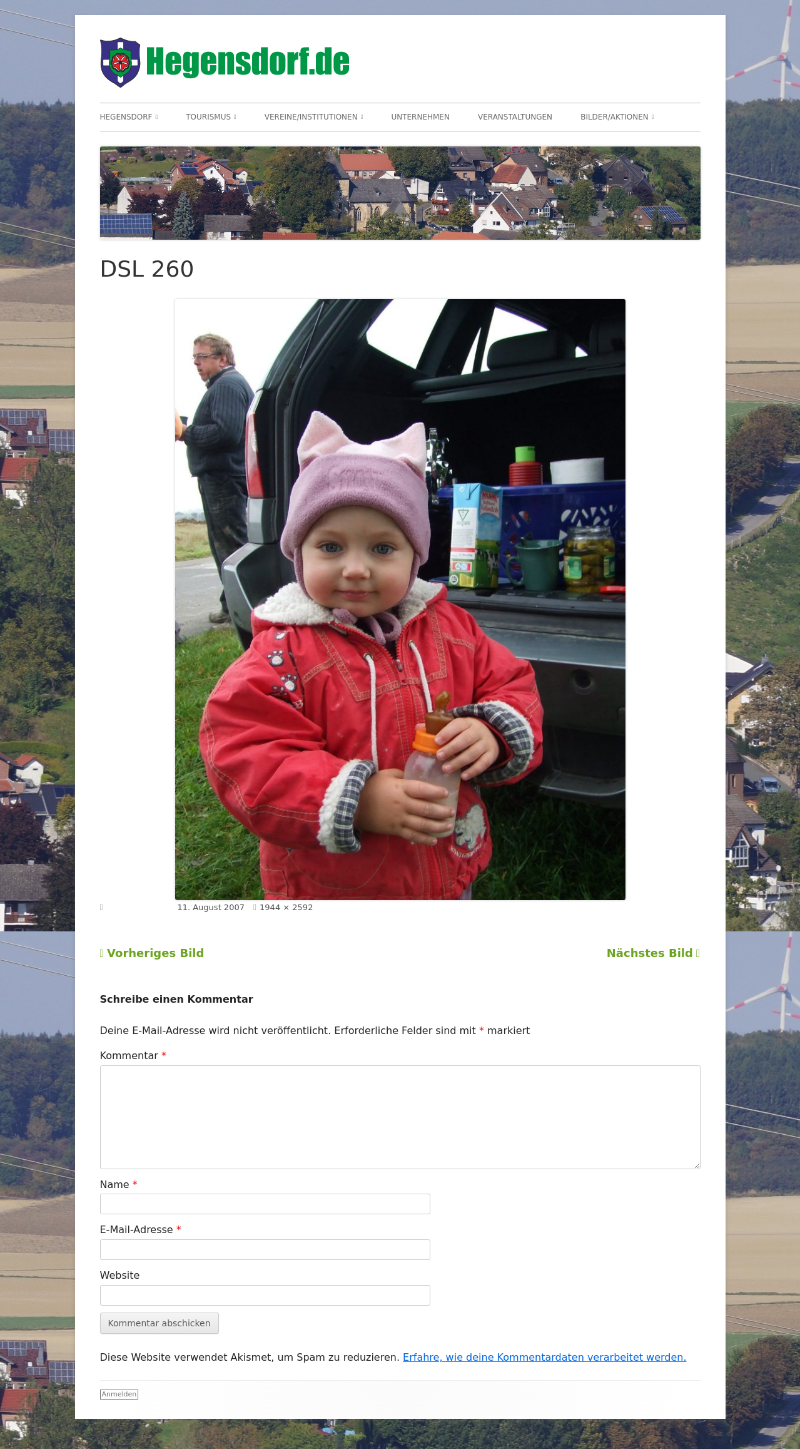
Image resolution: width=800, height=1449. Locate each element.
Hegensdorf (126, 117)
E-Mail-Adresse (140, 1230)
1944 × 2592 (286, 907)
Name (119, 1184)
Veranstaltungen (515, 117)
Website (120, 1275)
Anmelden (119, 1394)
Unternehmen (420, 117)
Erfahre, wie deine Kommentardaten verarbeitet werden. (544, 1357)
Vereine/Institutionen (311, 117)
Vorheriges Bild (155, 953)
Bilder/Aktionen (614, 117)
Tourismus (208, 117)
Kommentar (133, 1056)
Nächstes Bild (650, 953)
